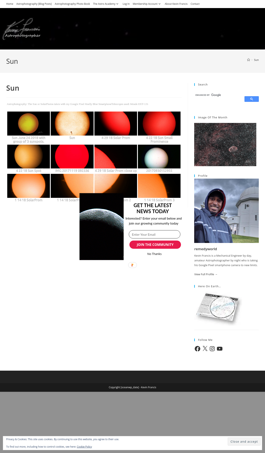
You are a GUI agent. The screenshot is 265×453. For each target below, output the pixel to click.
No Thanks (154, 254)
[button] (152, 208)
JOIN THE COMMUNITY (155, 244)
